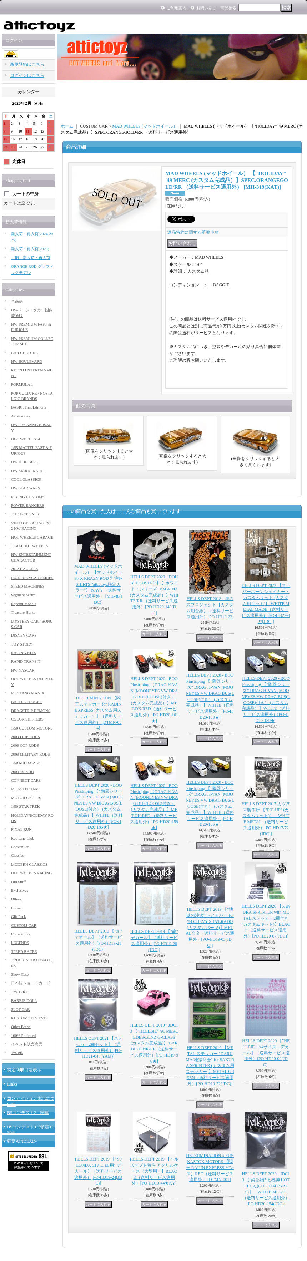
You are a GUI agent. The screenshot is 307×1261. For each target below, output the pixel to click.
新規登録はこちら (27, 64)
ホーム (67, 126)
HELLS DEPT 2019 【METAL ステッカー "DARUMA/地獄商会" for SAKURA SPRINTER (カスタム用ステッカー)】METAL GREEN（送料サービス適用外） (210, 1065)
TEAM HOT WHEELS (29, 546)
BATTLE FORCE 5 (26, 701)
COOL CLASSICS (26, 479)
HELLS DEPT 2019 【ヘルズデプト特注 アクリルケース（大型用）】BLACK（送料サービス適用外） (154, 1171)
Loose (16, 908)
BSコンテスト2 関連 (28, 1112)
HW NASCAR (23, 670)
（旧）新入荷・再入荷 (30, 258)
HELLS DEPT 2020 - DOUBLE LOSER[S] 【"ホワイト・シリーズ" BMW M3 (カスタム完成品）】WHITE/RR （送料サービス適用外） (154, 594)
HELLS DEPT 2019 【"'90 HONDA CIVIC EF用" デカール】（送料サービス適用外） (98, 1171)
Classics (17, 855)
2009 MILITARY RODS (30, 754)
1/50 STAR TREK (25, 806)
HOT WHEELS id (25, 439)
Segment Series (23, 595)
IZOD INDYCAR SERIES (32, 577)
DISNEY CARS (23, 635)
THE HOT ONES (25, 514)
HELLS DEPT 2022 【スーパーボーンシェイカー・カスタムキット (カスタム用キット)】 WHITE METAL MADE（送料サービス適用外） (266, 603)
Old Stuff (18, 882)
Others (16, 899)
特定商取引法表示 (24, 1069)
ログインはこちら (27, 75)
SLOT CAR (20, 1009)
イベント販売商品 (26, 1044)
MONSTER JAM (25, 789)
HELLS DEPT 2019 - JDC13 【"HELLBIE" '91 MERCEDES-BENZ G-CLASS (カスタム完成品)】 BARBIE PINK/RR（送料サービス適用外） (154, 1043)
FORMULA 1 (22, 384)
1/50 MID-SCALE (25, 763)
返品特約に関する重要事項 (193, 232)
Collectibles (20, 934)
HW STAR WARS (25, 488)
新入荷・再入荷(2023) (30, 249)
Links (12, 1084)
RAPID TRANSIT (25, 661)
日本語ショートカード (30, 983)
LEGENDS (20, 942)
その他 (17, 1052)
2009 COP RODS (25, 745)
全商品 (17, 301)
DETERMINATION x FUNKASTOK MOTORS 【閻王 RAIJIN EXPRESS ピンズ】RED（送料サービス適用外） (210, 1167)
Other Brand (21, 1026)
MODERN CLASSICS (29, 864)
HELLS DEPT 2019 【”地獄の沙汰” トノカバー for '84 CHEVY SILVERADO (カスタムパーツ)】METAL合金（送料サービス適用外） (210, 927)
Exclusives (19, 890)
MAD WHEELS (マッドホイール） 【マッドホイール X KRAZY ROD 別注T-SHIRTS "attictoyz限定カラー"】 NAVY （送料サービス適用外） (98, 584)
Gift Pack (18, 916)
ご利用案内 (176, 8)
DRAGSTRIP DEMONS (30, 710)
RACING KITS (23, 653)
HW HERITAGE (24, 462)
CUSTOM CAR (23, 925)
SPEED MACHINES (28, 586)
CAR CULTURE (24, 353)
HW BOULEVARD (26, 361)
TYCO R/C (20, 992)
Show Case (20, 974)
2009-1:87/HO (22, 772)
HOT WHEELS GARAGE (32, 537)
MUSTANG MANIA (28, 693)
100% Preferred (23, 1035)
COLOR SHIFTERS (27, 719)
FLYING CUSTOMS (28, 497)
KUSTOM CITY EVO (29, 1018)
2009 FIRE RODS (25, 737)
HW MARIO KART (27, 471)
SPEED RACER (24, 951)
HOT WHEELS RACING (31, 873)
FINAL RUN (21, 829)
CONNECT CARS (26, 780)
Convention (20, 847)
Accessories (20, 416)
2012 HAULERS (24, 569)
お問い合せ (206, 8)
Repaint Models (23, 604)
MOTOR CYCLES (26, 798)
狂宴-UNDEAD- (22, 1141)
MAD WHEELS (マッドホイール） (144, 126)
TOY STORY (21, 644)
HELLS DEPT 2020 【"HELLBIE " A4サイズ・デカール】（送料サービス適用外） (266, 1052)
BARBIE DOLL (24, 1000)
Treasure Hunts (23, 612)
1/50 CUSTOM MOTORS (31, 728)
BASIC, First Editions (28, 407)
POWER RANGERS (27, 505)
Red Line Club (22, 838)
